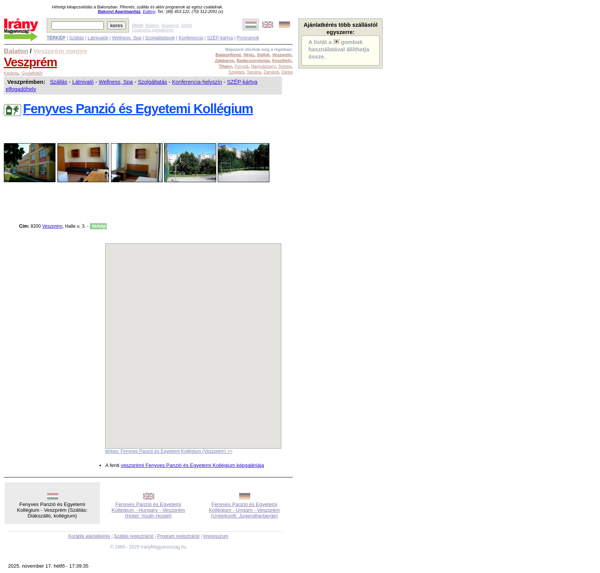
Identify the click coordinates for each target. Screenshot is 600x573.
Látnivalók (98, 38)
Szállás (76, 38)
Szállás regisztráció (133, 536)
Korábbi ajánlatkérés (89, 536)
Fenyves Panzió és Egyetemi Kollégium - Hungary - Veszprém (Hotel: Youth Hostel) (148, 510)
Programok (248, 38)
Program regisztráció (178, 536)
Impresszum (215, 536)
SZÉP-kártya (220, 38)
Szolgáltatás (152, 82)
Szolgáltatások (160, 38)
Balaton (152, 25)
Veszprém (30, 62)
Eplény (149, 11)
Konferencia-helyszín (197, 82)
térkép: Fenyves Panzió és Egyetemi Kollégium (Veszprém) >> (169, 451)
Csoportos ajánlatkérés (153, 30)
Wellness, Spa (126, 38)
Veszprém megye (60, 51)
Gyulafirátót (31, 73)
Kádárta (11, 73)
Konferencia (191, 38)
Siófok (186, 25)
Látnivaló (83, 82)
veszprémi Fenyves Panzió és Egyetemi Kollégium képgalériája (192, 465)
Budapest (170, 25)
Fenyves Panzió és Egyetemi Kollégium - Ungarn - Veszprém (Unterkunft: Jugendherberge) (244, 510)
